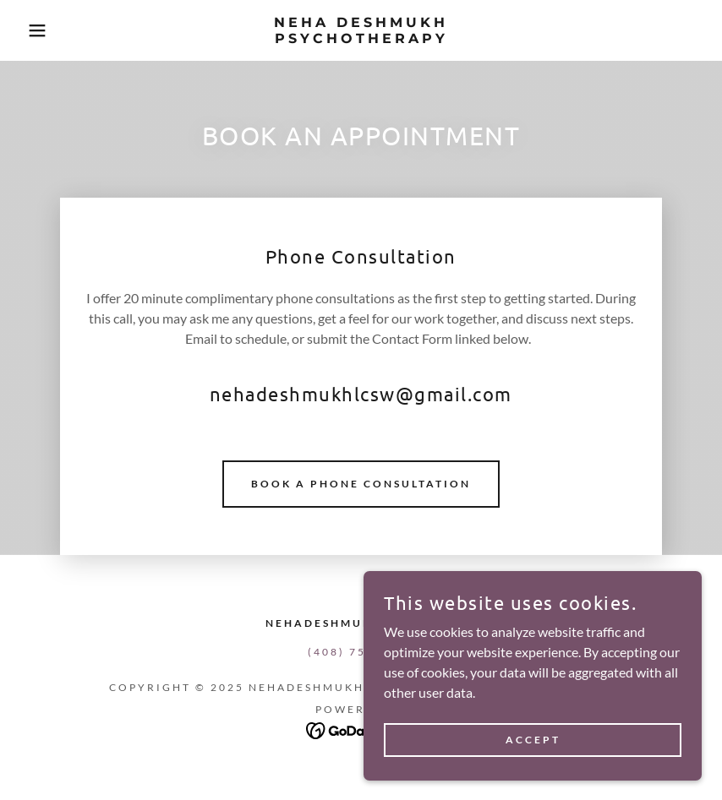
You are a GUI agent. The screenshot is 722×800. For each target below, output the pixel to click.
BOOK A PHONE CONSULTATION (361, 483)
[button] (36, 30)
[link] (360, 38)
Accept (533, 739)
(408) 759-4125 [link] (361, 651)
